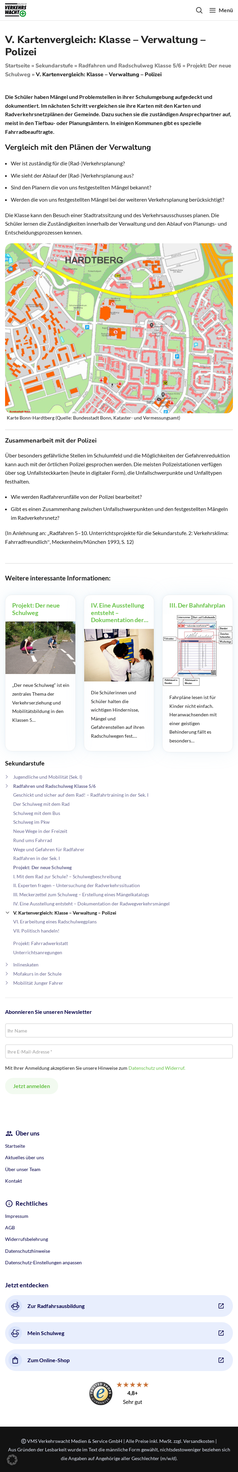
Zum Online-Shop (39, 1360)
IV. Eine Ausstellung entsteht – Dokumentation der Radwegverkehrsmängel (91, 903)
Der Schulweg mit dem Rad (41, 804)
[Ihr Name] (119, 1030)
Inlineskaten (26, 964)
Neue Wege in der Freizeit (40, 831)
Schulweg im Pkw (31, 822)
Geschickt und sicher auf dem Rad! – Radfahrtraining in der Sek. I (80, 795)
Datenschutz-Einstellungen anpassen (43, 1262)
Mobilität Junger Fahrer (38, 983)
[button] (12, 1460)
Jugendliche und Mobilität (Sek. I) (47, 777)
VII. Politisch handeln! (36, 931)
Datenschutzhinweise (27, 1251)
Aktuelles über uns (24, 1157)
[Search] (199, 10)
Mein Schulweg (36, 1333)
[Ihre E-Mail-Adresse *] (119, 1051)
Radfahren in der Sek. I (36, 858)
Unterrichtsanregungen (37, 952)
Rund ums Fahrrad (32, 840)
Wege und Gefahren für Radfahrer (49, 849)
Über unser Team (23, 1169)
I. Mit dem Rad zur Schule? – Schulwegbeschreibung (67, 876)
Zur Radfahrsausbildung (46, 1306)
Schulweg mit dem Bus (36, 813)
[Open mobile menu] (221, 10)
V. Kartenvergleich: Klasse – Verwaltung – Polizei (64, 913)
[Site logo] (16, 9)
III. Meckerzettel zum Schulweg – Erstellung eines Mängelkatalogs (81, 894)
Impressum (16, 1216)
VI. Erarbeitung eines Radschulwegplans (55, 921)
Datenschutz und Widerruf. (156, 1068)
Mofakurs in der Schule (37, 974)
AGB (10, 1227)
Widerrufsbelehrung (26, 1239)
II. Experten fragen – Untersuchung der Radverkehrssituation (76, 885)
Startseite (17, 65)
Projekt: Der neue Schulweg (42, 867)
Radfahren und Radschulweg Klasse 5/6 (129, 65)
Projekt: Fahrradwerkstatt (40, 943)
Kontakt (13, 1181)
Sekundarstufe (54, 65)
